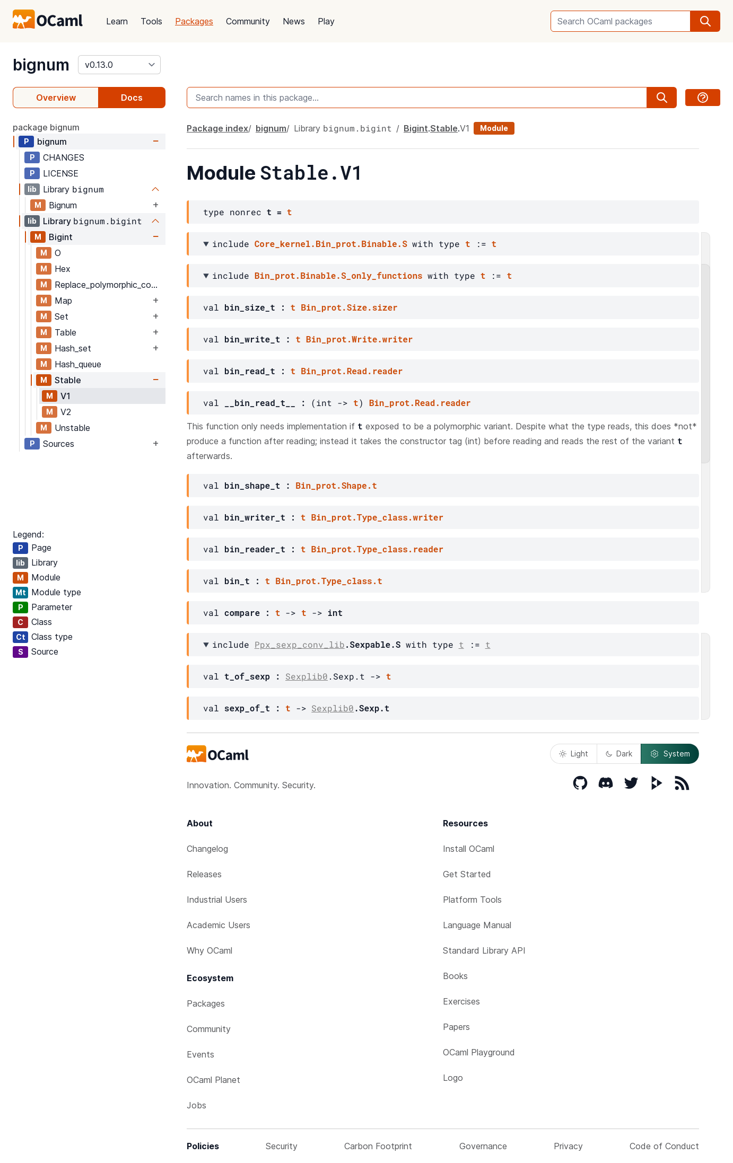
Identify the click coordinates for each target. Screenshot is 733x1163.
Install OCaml (468, 848)
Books (455, 976)
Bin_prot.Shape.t (336, 485)
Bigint (61, 237)
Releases (204, 874)
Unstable (72, 427)
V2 (65, 412)
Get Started (467, 874)
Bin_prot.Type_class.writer (377, 517)
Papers (456, 1026)
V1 (65, 396)
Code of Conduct (664, 1146)
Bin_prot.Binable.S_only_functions (339, 275)
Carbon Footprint (378, 1146)
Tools (151, 21)
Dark (619, 753)
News (294, 21)
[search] (705, 21)
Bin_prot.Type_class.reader (377, 548)
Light (573, 753)
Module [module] (494, 128)
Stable (68, 380)
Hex (63, 268)
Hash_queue (78, 364)
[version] (119, 64)
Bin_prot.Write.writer (359, 339)
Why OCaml (209, 950)
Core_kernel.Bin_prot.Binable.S (331, 243)
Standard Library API (484, 950)
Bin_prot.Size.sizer (349, 307)
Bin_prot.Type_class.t (328, 580)
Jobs (196, 1105)
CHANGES (63, 157)
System (670, 754)
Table (65, 332)
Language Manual (477, 925)
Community (248, 21)
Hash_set (73, 348)
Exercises (461, 1001)
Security (282, 1146)
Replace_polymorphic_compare (110, 284)
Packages (194, 21)
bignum (41, 64)
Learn (117, 21)
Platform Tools (472, 899)
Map (63, 300)
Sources (58, 443)
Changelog (207, 848)
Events (200, 1054)
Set (61, 316)
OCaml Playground (479, 1052)
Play (326, 21)
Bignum (63, 205)
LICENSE (60, 173)
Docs (132, 97)
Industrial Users (217, 899)
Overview (56, 97)
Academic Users (218, 925)
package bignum (46, 127)
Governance (483, 1146)
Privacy (568, 1146)
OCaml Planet (213, 1079)
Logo (453, 1077)
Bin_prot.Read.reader (352, 370)
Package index (217, 128)
